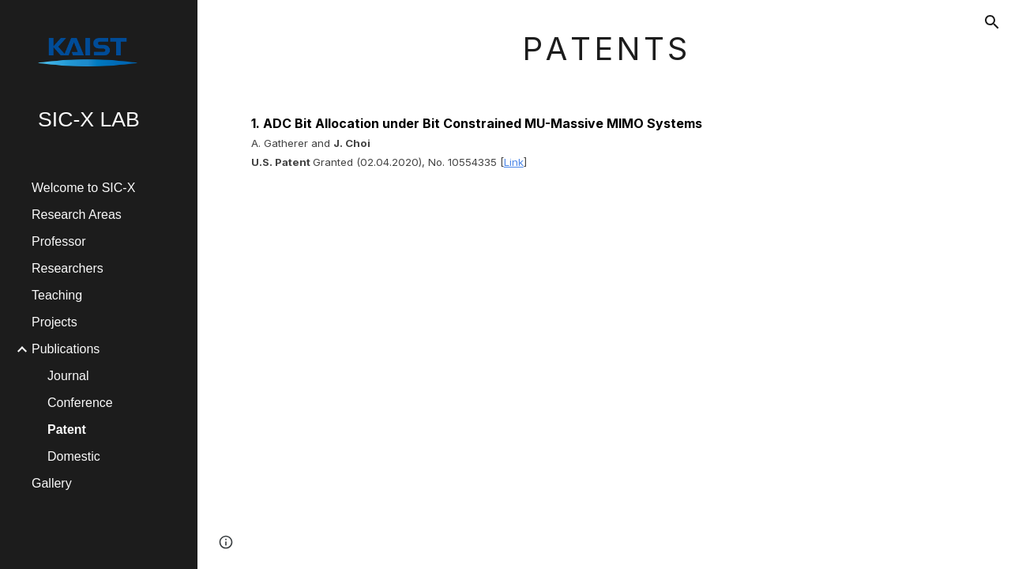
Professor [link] (58, 241)
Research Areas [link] (77, 214)
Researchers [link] (67, 268)
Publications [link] (66, 349)
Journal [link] (67, 375)
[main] (604, 98)
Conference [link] (80, 402)
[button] (992, 22)
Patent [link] (66, 429)
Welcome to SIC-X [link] (83, 187)
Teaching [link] (57, 295)
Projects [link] (54, 322)
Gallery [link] (52, 483)
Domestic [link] (73, 456)
